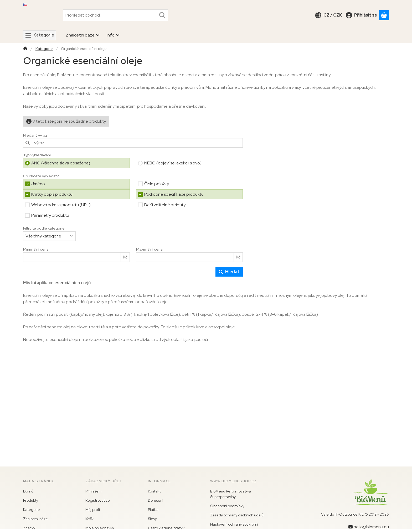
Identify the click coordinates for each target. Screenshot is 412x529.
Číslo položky (156, 183)
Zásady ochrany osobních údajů (237, 515)
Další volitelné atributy (165, 205)
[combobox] (115, 15)
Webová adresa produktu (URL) (61, 205)
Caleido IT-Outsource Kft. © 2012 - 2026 (355, 514)
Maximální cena (149, 249)
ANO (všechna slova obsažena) (60, 162)
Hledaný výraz (35, 135)
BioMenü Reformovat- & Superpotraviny (230, 494)
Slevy (152, 518)
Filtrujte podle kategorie (44, 228)
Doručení (155, 500)
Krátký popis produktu (52, 194)
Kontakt (154, 491)
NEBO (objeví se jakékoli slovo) (173, 162)
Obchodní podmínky (227, 506)
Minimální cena (36, 249)
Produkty (30, 500)
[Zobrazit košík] (384, 15)
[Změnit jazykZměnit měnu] (328, 15)
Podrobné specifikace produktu (174, 194)
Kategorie (44, 48)
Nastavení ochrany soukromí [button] (234, 524)
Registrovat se (97, 500)
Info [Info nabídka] (113, 35)
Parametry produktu (50, 215)
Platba (153, 509)
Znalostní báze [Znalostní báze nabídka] (83, 35)
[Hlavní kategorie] (25, 48)
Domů (28, 491)
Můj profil (93, 509)
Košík (89, 518)
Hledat (229, 271)
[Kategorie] (39, 35)
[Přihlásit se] (361, 15)
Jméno (38, 183)
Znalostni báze (35, 518)
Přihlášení (93, 491)
